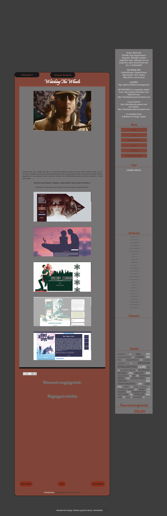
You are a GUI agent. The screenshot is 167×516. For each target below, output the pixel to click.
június (134, 285)
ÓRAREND (137, 397)
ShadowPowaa (138, 392)
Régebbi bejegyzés (98, 484)
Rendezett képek (125, 389)
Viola (120, 397)
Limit (134, 135)
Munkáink (134, 150)
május (134, 256)
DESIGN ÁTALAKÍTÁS (134, 365)
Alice (138, 354)
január (134, 265)
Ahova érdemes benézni (134, 156)
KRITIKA (122, 381)
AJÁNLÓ (121, 354)
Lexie (147, 383)
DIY (148, 367)
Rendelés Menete (134, 140)
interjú (128, 397)
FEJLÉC (139, 373)
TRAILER (139, 394)
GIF (133, 376)
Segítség (122, 392)
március (134, 237)
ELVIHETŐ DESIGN (127, 370)
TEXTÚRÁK (123, 394)
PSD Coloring (140, 387)
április (134, 290)
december (134, 239)
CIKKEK (139, 357)
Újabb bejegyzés (26, 484)
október (134, 245)
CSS (119, 360)
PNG (126, 387)
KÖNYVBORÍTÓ (126, 383)
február (134, 262)
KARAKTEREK (138, 378)
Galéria (134, 145)
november (134, 242)
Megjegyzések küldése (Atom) (67, 492)
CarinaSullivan (132, 360)
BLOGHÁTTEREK (124, 357)
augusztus (134, 251)
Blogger (107, 510)
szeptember (134, 248)
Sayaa (142, 389)
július (134, 254)
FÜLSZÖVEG (123, 376)
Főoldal (61, 484)
